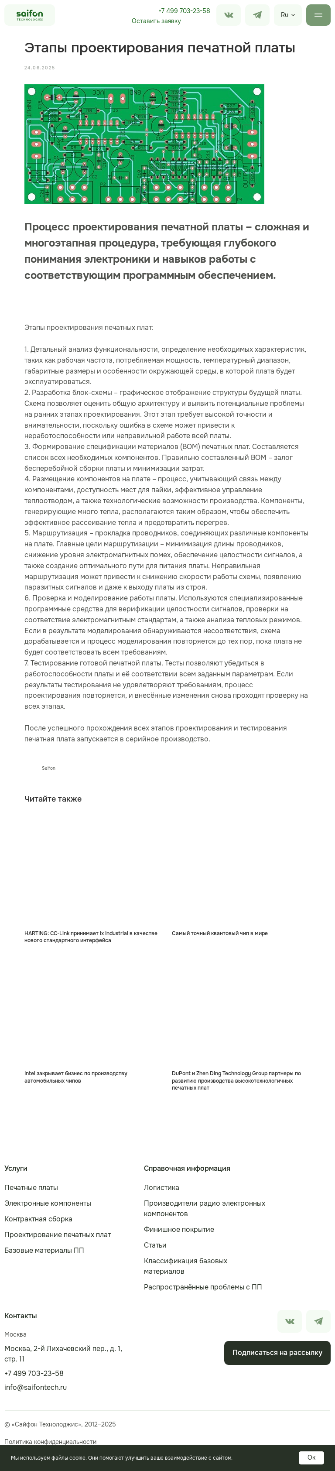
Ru (284, 15)
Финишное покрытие (179, 1228)
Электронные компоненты (47, 1202)
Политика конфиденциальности (50, 1440)
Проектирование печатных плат (57, 1233)
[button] (156, 21)
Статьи (155, 1243)
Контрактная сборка (38, 1217)
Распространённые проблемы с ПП (203, 1285)
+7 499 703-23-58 (184, 11)
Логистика (161, 1186)
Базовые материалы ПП (44, 1249)
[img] (257, 15)
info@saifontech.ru (35, 1386)
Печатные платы (31, 1186)
